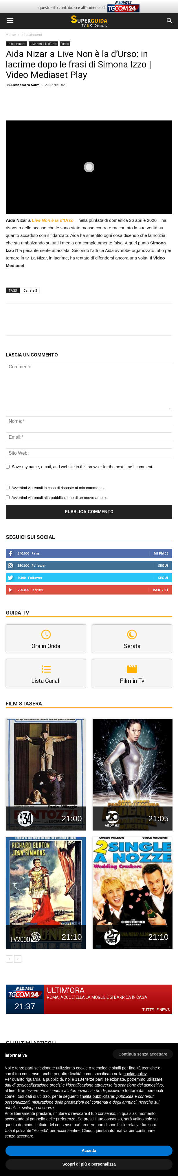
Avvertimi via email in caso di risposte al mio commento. (58, 488)
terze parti (94, 1079)
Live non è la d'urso (43, 44)
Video (65, 44)
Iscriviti (160, 590)
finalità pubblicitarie (97, 1096)
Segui (163, 565)
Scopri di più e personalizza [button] (88, 1164)
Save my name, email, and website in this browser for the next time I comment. (82, 466)
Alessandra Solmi (25, 85)
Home (11, 34)
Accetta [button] (89, 1150)
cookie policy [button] (135, 1073)
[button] (170, 21)
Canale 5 (30, 290)
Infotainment (31, 34)
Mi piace (161, 553)
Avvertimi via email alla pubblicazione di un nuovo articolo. (60, 497)
